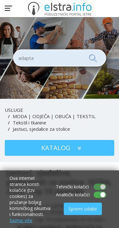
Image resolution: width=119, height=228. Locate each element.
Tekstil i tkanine (29, 122)
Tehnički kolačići (72, 187)
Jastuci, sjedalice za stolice (41, 129)
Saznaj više (21, 220)
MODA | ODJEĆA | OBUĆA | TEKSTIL (54, 116)
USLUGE (14, 110)
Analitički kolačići (73, 195)
